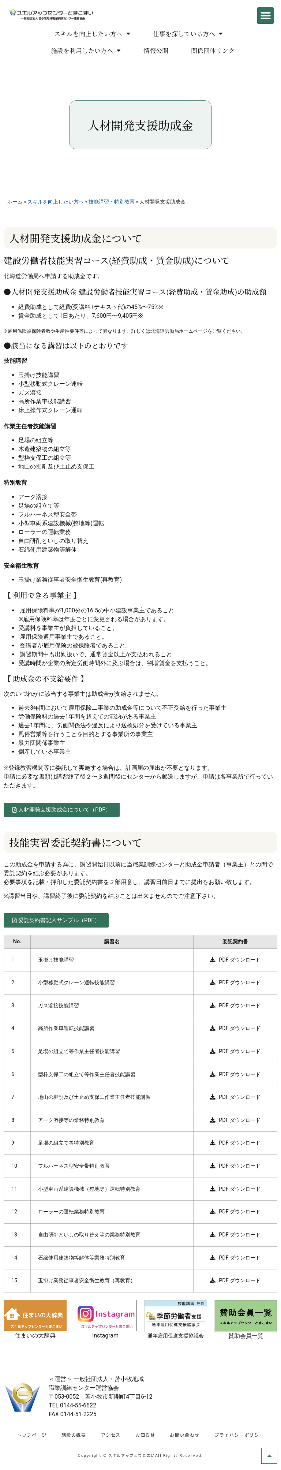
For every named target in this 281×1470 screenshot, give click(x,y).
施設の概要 (73, 1435)
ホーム (15, 202)
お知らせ (145, 1435)
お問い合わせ (185, 1435)
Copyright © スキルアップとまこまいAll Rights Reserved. (140, 1455)
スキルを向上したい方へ (92, 33)
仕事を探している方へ (188, 33)
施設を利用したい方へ (86, 50)
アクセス (111, 1435)
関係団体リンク (213, 50)
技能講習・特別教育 (112, 202)
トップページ (32, 1435)
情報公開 (155, 50)
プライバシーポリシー (239, 1435)
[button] (265, 15)
